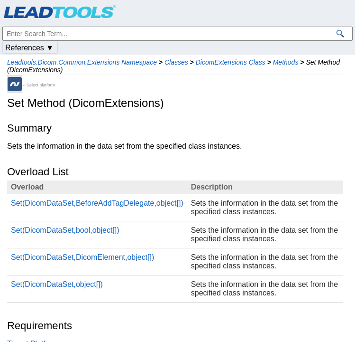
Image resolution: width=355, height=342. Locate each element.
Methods (286, 62)
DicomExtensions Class (230, 62)
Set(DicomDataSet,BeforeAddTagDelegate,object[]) (97, 203)
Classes (176, 62)
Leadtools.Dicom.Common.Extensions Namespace (82, 62)
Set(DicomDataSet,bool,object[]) (65, 230)
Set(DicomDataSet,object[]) (57, 284)
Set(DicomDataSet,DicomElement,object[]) (82, 257)
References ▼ (29, 48)
